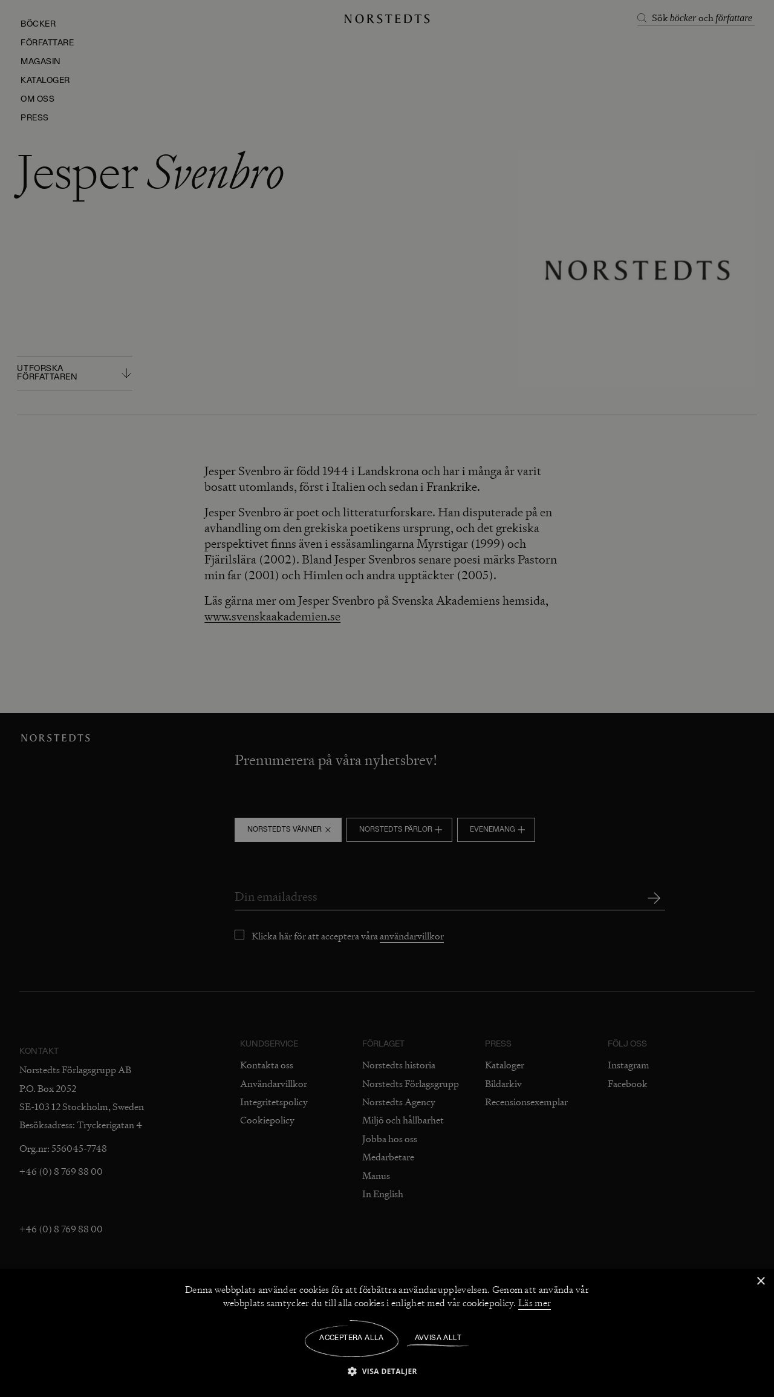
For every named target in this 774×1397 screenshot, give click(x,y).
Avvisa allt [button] (438, 1338)
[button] (387, 1370)
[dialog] (387, 698)
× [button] (760, 1281)
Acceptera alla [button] (351, 1338)
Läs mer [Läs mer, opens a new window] (534, 1303)
